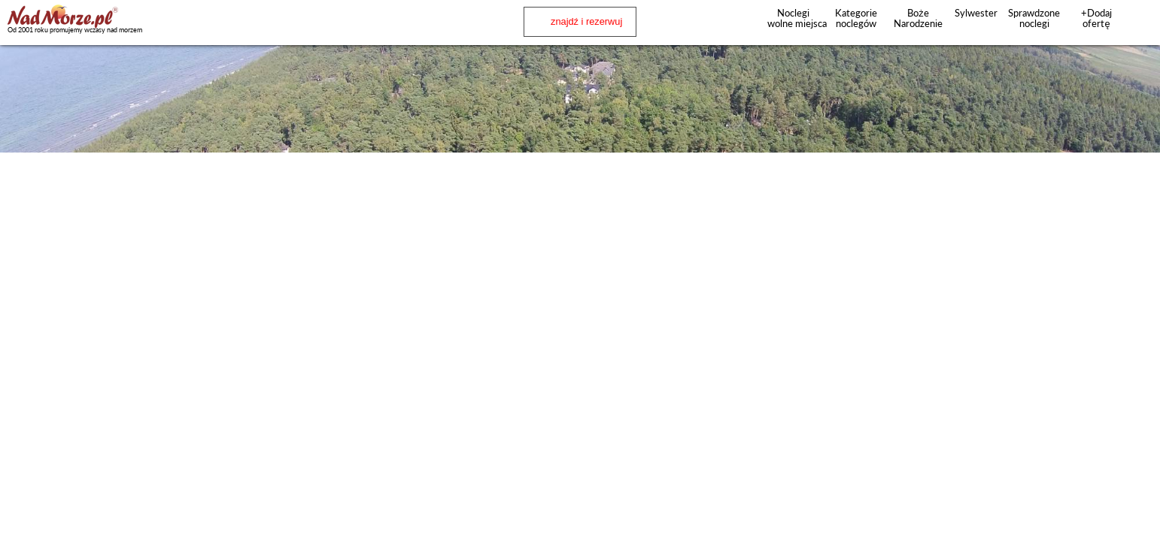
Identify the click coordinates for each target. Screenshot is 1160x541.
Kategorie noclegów (856, 18)
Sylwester (976, 13)
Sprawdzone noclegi (1034, 18)
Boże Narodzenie (918, 18)
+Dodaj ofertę (1096, 18)
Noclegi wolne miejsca (793, 18)
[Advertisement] (580, 193)
